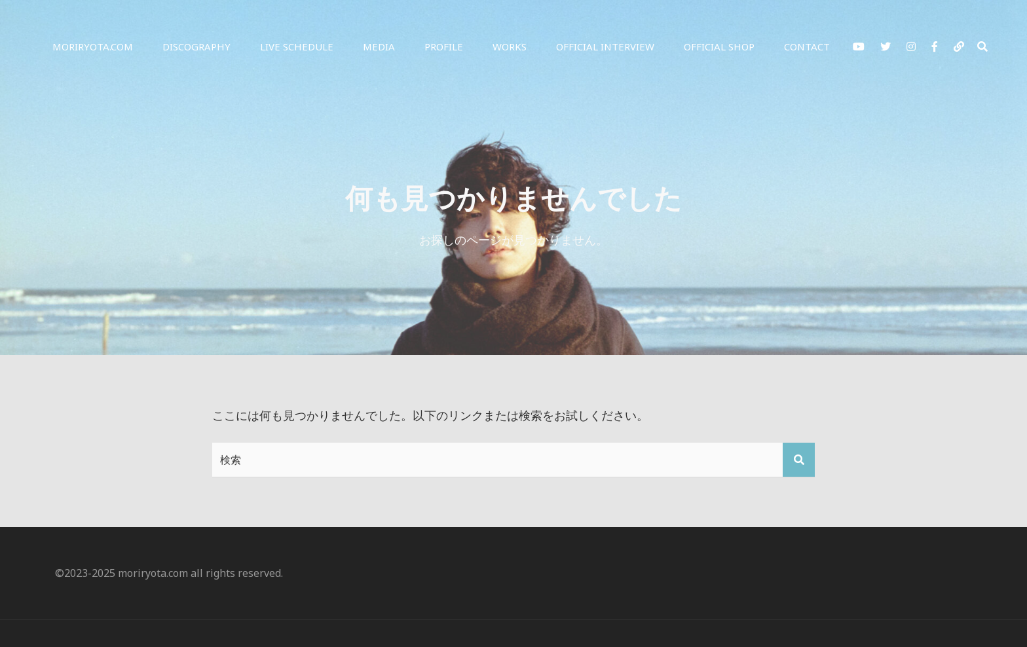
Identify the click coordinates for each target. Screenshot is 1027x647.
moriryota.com (92, 46)
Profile (443, 46)
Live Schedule (296, 46)
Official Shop (719, 46)
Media (379, 46)
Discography (196, 46)
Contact (807, 46)
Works (510, 46)
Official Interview (605, 46)
